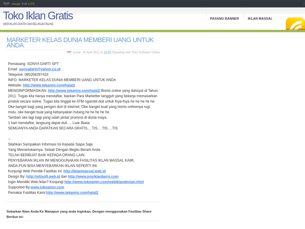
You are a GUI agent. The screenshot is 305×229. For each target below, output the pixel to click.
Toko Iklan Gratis (38, 16)
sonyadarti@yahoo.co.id (39, 69)
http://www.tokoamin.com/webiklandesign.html (104, 182)
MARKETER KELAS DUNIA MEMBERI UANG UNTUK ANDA (80, 42)
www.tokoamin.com (47, 187)
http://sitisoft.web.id (43, 176)
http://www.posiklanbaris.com (93, 176)
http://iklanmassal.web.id (84, 171)
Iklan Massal (260, 18)
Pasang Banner (224, 18)
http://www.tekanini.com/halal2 (49, 85)
